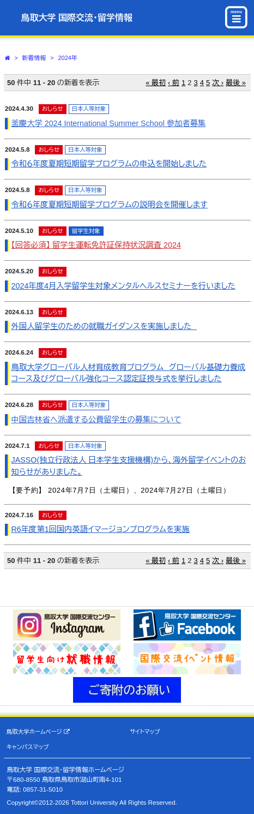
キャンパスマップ (28, 747)
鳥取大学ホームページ (38, 731)
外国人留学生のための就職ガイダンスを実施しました (104, 326)
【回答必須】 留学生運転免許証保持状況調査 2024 (96, 245)
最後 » (236, 83)
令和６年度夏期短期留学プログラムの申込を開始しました (109, 163)
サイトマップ (145, 731)
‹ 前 (173, 83)
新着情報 (34, 58)
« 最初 (156, 83)
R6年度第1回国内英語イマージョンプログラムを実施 (100, 529)
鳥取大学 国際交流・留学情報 (76, 17)
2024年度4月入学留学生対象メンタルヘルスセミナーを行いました (123, 286)
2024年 (67, 58)
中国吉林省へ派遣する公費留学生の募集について (96, 419)
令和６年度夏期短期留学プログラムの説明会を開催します (109, 204)
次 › (217, 83)
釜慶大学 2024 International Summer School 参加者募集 (108, 123)
